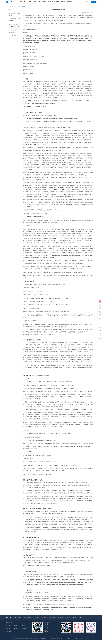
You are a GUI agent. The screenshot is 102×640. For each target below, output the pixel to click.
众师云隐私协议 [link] (21, 6)
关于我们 (8, 625)
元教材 (29, 1)
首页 (21, 1)
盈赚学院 (69, 1)
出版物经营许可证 (29, 638)
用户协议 (24, 625)
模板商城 (50, 1)
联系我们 (8, 628)
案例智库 (56, 1)
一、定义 (10, 9)
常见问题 (24, 628)
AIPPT (44, 1)
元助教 (35, 1)
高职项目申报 (27, 617)
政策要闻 (37, 617)
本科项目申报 (17, 617)
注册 (93, 1)
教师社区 (63, 1)
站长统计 (82, 638)
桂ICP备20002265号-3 (60, 638)
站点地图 (87, 638)
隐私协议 (16, 625)
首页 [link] (15, 6)
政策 (25, 1)
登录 (87, 1)
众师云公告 (8, 631)
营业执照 (36, 638)
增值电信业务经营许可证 (18, 638)
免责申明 (16, 628)
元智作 (40, 1)
